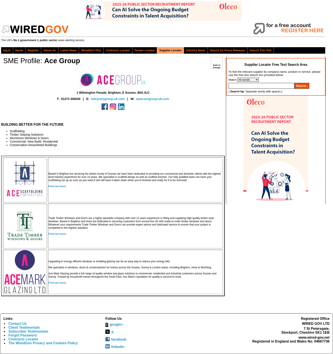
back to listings (216, 66)
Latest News (68, 50)
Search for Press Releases (227, 50)
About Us (49, 50)
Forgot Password (22, 335)
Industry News (195, 50)
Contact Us (17, 323)
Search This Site (260, 50)
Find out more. (57, 186)
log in (7, 50)
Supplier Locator (170, 50)
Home (19, 50)
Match (232, 79)
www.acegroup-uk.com (152, 99)
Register (33, 50)
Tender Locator (145, 50)
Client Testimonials (24, 327)
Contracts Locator (118, 50)
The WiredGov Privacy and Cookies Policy (43, 343)
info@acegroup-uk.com (108, 99)
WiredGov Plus (91, 50)
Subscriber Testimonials (28, 331)
